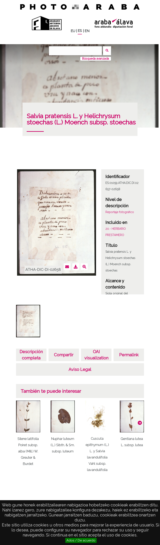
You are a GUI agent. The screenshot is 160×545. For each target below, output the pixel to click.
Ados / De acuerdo (80, 540)
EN (87, 31)
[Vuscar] (75, 50)
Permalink (129, 354)
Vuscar (107, 50)
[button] (140, 423)
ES (80, 31)
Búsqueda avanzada (95, 58)
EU (73, 31)
